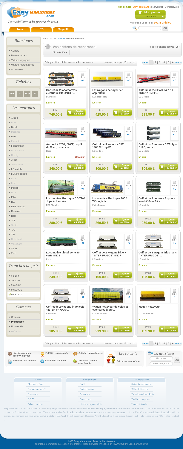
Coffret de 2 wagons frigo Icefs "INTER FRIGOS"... (158, 254)
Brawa (14, 122)
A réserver (16, 331)
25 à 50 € (16, 285)
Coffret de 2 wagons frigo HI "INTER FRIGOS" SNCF (109, 254)
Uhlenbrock (17, 239)
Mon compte (124, 7)
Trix (13, 234)
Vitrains (15, 248)
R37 (13, 202)
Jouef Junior (17, 164)
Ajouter (79, 112)
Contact (169, 7)
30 (129, 62)
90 (134, 62)
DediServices (91, 444)
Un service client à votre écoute (87, 362)
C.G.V (31, 399)
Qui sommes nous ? (36, 389)
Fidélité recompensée (56, 353)
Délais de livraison (139, 389)
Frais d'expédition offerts (142, 394)
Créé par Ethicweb (138, 444)
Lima (13, 183)
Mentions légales (35, 384)
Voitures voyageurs (20, 60)
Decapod (15, 132)
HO (12, 93)
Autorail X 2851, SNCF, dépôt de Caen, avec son (64, 146)
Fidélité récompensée (140, 399)
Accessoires (17, 69)
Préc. (145, 62)
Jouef (14, 160)
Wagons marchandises (22, 65)
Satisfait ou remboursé (91, 353)
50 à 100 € (16, 290)
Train (20, 29)
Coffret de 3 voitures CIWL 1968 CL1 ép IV (108, 146)
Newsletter (158, 7)
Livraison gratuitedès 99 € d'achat (22, 354)
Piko (13, 197)
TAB (13, 230)
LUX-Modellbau (19, 174)
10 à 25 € (16, 280)
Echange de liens (35, 404)
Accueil (61, 38)
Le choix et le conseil (24, 360)
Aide (176, 7)
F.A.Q (82, 384)
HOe (27, 93)
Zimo (13, 253)
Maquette (63, 29)
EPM (13, 136)
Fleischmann (17, 146)
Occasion (16, 317)
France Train (17, 150)
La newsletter (164, 353)
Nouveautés (17, 326)
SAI (13, 220)
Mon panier (152, 12)
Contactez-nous (87, 389)
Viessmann (16, 244)
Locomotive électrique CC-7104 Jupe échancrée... (65, 200)
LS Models (16, 169)
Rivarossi (15, 211)
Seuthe (14, 225)
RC (42, 29)
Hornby (15, 155)
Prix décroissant (85, 62)
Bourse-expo (85, 399)
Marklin (15, 188)
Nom (57, 62)
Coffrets (15, 50)
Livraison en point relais (91, 404)
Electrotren (16, 141)
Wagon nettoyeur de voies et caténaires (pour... (110, 308)
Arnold (14, 118)
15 (124, 62)
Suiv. (178, 62)
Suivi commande (141, 7)
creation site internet (71, 444)
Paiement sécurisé (139, 404)
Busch (14, 127)
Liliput (14, 178)
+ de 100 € (16, 294)
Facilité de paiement (56, 360)
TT (35, 93)
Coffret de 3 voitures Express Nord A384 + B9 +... (157, 200)
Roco (13, 216)
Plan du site (85, 394)
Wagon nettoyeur (149, 306)
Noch (13, 192)
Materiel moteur (19, 55)
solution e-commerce (46, 444)
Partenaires (33, 394)
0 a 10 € (15, 276)
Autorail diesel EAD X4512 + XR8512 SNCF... (156, 92)
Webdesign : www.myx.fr (113, 444)
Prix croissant (69, 62)
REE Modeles (18, 206)
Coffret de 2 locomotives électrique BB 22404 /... (61, 92)
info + (82, 76)
